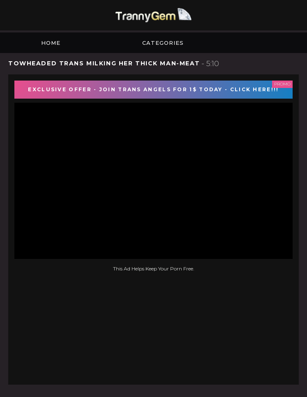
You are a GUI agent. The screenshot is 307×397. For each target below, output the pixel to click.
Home (50, 42)
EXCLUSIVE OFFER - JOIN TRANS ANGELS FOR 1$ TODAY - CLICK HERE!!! (153, 89)
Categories (163, 42)
